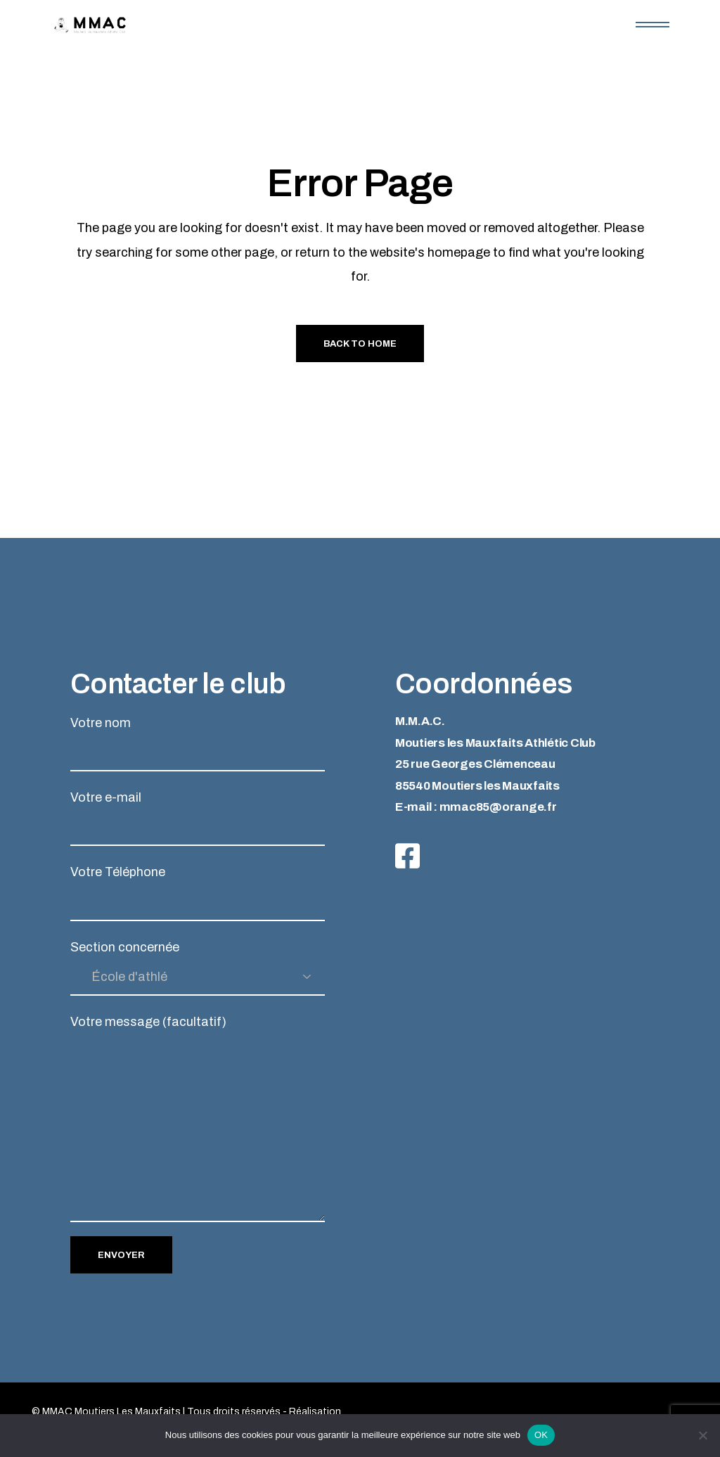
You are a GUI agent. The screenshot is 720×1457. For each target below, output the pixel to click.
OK (541, 1435)
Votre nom (197, 743)
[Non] (702, 1435)
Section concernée (197, 968)
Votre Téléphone (197, 892)
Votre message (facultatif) (197, 1118)
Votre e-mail (197, 818)
